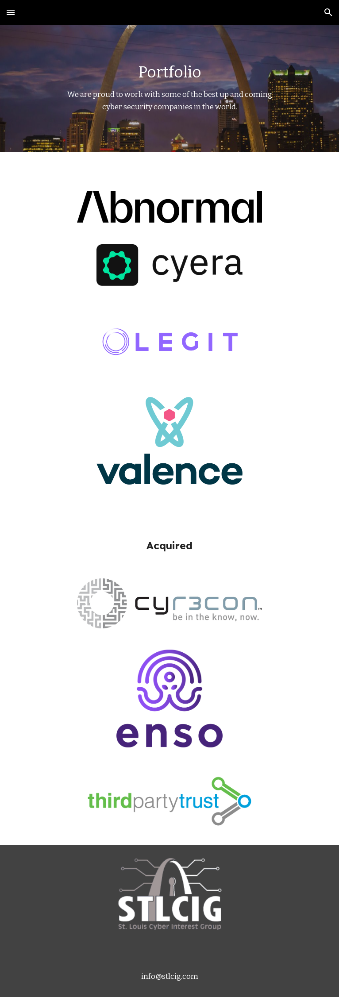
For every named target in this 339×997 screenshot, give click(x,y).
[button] (10, 12)
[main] (169, 88)
